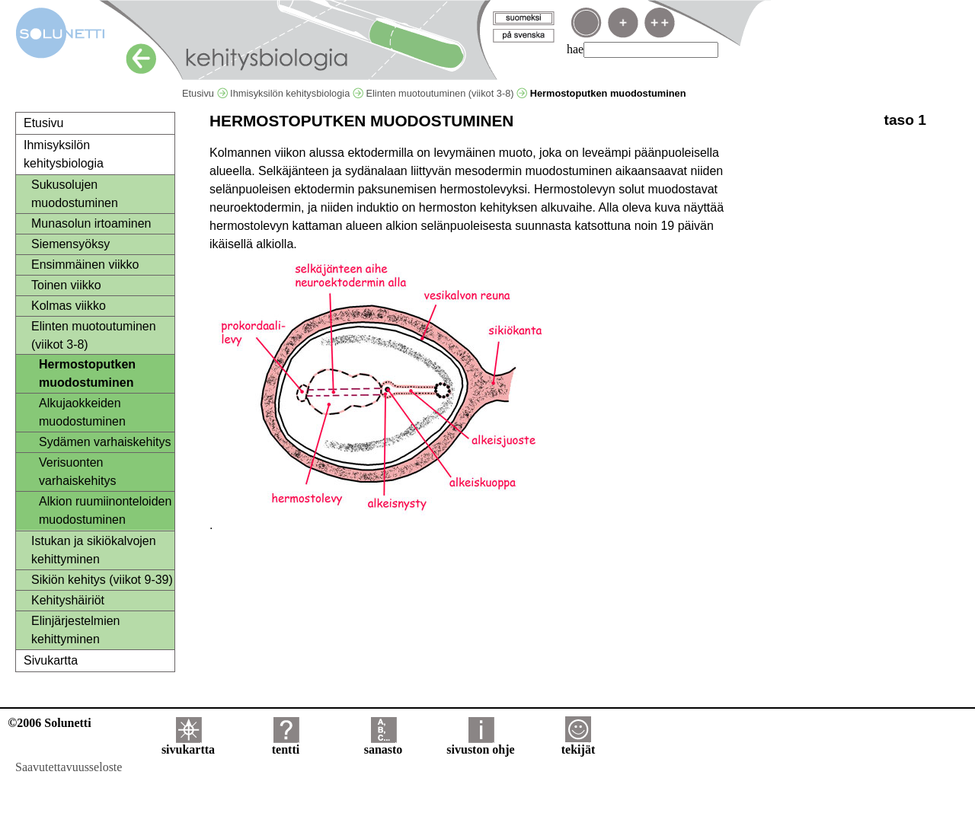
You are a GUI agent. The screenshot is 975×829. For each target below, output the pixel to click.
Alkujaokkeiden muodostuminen (82, 412)
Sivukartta (51, 660)
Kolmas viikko (68, 305)
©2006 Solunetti (49, 722)
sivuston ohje (480, 744)
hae (575, 49)
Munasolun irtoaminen (91, 223)
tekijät (578, 744)
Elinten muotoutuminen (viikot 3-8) (446, 93)
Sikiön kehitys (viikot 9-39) (102, 579)
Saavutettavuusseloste (68, 766)
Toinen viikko (66, 285)
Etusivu (205, 93)
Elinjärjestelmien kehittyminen (75, 630)
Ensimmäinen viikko (85, 264)
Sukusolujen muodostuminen (74, 193)
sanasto (383, 744)
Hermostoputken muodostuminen (87, 373)
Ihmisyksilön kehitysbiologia (296, 93)
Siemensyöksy (70, 244)
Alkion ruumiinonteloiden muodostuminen (105, 510)
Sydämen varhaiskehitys (105, 441)
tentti (285, 744)
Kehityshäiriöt (67, 600)
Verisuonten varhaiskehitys (77, 471)
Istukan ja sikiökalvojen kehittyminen (93, 550)
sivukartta (188, 744)
